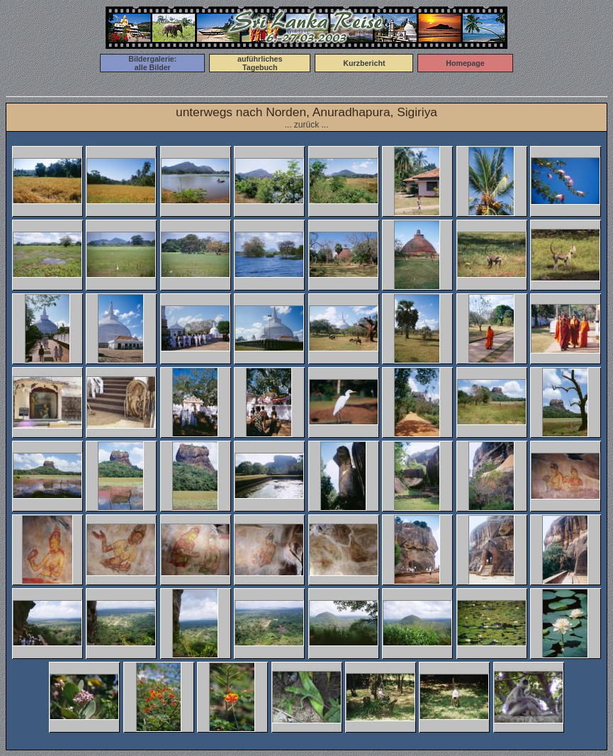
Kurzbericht (364, 63)
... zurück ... (306, 125)
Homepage (465, 63)
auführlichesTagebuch (259, 63)
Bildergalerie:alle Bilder (152, 63)
